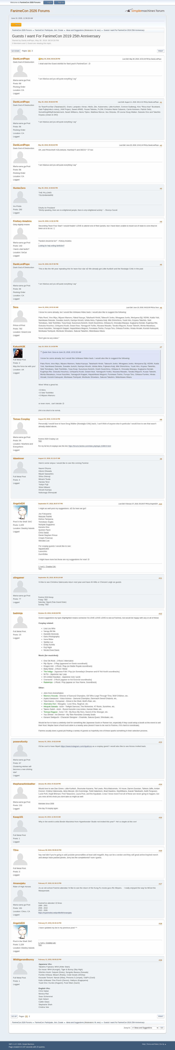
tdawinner (18, 458)
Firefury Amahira (22, 221)
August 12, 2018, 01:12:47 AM (49, 458)
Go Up (14, 1016)
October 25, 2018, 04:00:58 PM (49, 613)
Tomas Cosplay (21, 419)
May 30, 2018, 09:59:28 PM (48, 145)
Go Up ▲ (163, 1044)
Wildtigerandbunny (23, 959)
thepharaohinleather (24, 784)
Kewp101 (18, 817)
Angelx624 (19, 503)
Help (143, 1044)
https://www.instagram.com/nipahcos (76, 746)
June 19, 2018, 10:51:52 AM (48, 307)
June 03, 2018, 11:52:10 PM (48, 221)
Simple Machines (28, 1044)
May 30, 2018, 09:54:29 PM (50, 59)
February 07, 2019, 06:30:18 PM (49, 923)
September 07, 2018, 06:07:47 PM (50, 503)
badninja (18, 613)
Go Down (16, 51)
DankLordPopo (21, 59)
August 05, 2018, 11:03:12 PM (49, 419)
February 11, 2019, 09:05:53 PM (49, 959)
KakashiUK (19, 346)
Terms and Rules (152, 1044)
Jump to (127, 1028)
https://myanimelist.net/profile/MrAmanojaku (55, 913)
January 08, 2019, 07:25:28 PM (49, 784)
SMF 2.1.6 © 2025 (15, 1044)
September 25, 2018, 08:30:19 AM (50, 577)
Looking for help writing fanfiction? (51, 246)
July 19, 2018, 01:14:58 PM (48, 346)
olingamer (18, 577)
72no (15, 850)
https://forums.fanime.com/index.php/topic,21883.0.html (90, 446)
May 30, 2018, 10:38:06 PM (48, 188)
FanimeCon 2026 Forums (30, 11)
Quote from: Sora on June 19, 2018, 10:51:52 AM (61, 352)
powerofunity (20, 741)
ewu (98, 30)
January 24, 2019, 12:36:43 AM (49, 817)
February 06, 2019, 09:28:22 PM (49, 850)
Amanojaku (19, 883)
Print (160, 51)
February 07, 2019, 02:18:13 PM (49, 883)
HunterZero (19, 188)
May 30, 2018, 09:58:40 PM (48, 102)
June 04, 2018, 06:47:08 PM (48, 264)
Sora (15, 307)
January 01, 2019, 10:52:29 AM (49, 741)
